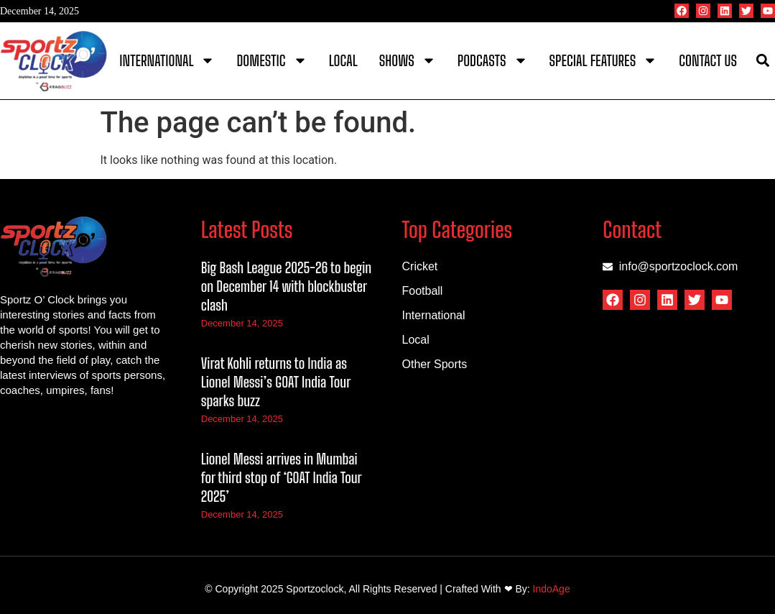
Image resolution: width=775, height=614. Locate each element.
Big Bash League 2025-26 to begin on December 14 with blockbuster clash (286, 286)
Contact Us (708, 60)
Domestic (271, 60)
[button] (763, 61)
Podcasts (493, 60)
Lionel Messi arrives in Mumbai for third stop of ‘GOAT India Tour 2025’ (281, 477)
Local (343, 60)
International (167, 60)
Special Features (603, 60)
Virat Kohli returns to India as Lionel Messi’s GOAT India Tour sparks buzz (276, 381)
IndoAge (551, 589)
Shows (407, 60)
